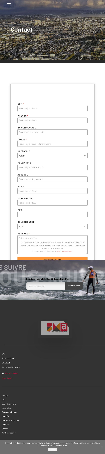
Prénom (22, 175)
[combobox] (52, 215)
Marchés (5, 416)
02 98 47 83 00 (11, 373)
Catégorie (23, 211)
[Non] (101, 447)
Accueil (5, 395)
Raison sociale (26, 187)
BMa (3, 399)
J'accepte (52, 450)
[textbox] (50, 215)
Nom (20, 164)
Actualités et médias (10, 420)
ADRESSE (22, 234)
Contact (5, 424)
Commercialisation (9, 412)
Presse (5, 428)
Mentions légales (8, 433)
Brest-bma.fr (7, 378)
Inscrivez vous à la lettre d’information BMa (47, 279)
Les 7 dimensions (9, 404)
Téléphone (24, 223)
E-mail (22, 199)
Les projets (6, 408)
